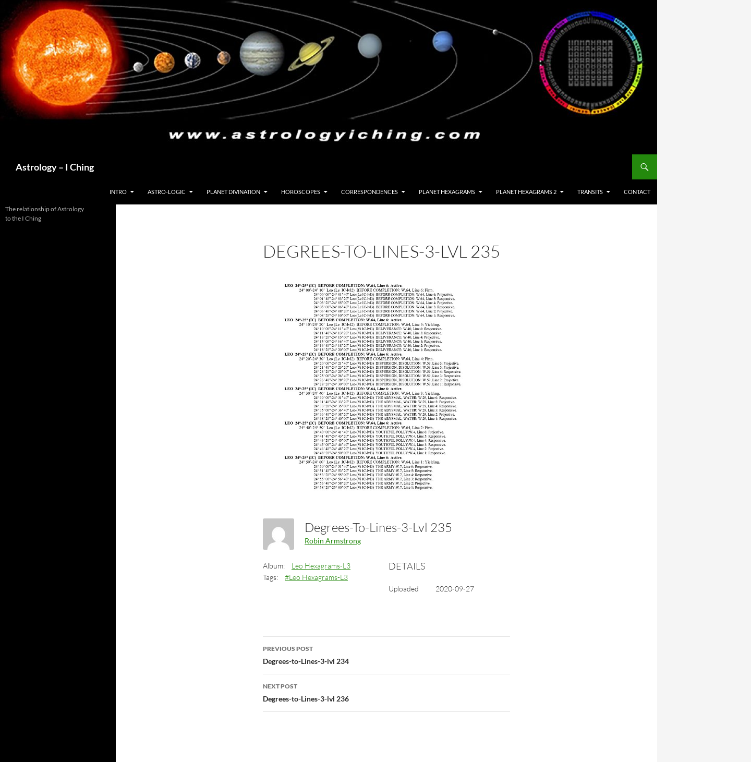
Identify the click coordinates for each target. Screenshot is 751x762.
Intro (118, 191)
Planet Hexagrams (447, 191)
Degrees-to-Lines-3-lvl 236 (386, 691)
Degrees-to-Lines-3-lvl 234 (386, 654)
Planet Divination (233, 191)
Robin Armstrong (333, 540)
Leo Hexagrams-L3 (321, 565)
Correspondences (369, 191)
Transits (590, 191)
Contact (637, 191)
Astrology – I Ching (55, 167)
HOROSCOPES (300, 191)
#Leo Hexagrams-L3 (316, 577)
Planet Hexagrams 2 (526, 191)
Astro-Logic (167, 191)
